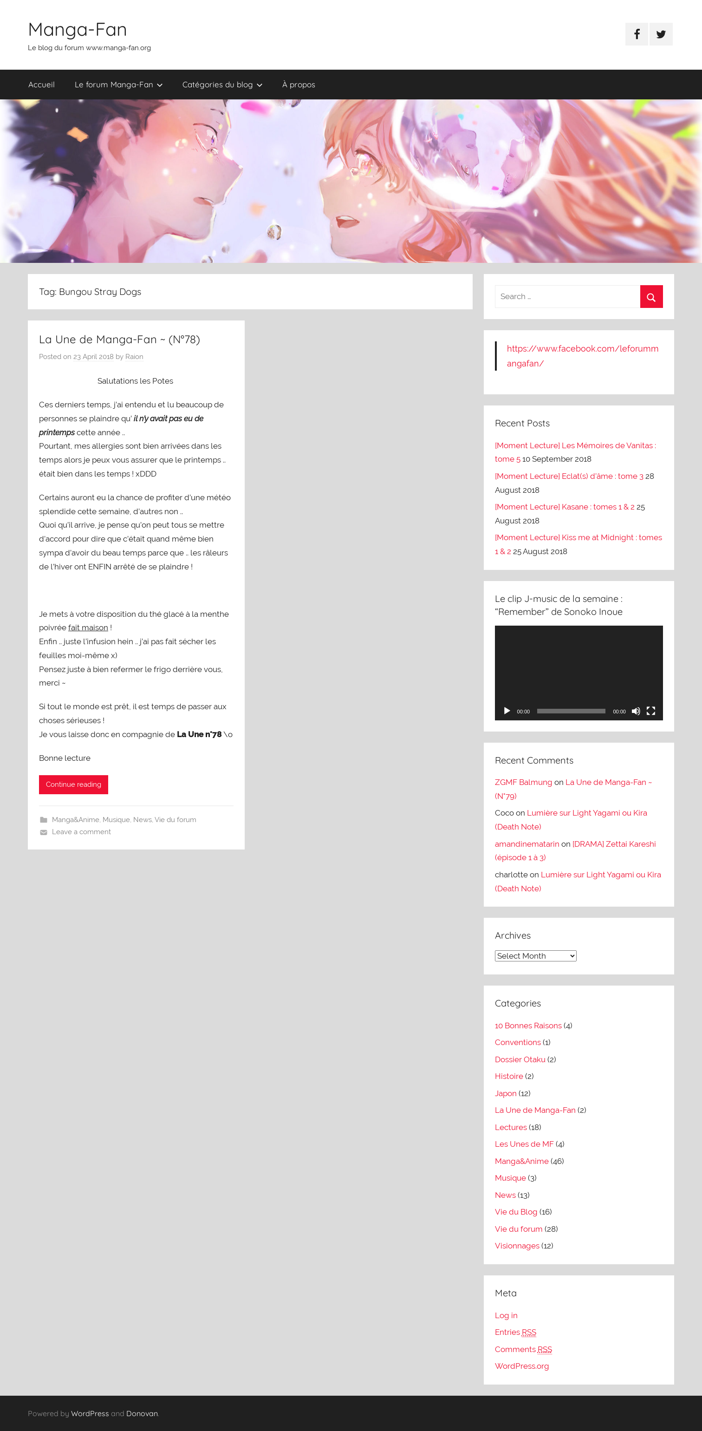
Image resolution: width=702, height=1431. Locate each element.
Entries (515, 1332)
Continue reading (73, 784)
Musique (116, 820)
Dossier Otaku (520, 1059)
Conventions (518, 1042)
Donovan (142, 1413)
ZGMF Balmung (523, 782)
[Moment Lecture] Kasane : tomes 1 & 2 (565, 506)
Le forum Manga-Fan (119, 84)
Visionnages (517, 1245)
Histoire (509, 1076)
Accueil (41, 84)
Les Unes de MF (524, 1144)
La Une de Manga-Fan (535, 1110)
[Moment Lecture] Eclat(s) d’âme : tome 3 (569, 476)
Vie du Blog (516, 1211)
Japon (506, 1093)
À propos (298, 84)
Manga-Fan (77, 28)
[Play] (507, 711)
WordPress (90, 1413)
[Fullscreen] (651, 711)
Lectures (511, 1127)
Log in (506, 1315)
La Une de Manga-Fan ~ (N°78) (119, 339)
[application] (579, 673)
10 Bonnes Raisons (528, 1025)
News (142, 820)
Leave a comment (81, 832)
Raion (134, 357)
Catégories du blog (222, 84)
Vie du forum (175, 820)
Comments (523, 1349)
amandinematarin (527, 844)
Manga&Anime (75, 820)
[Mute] (636, 711)
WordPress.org (522, 1366)
